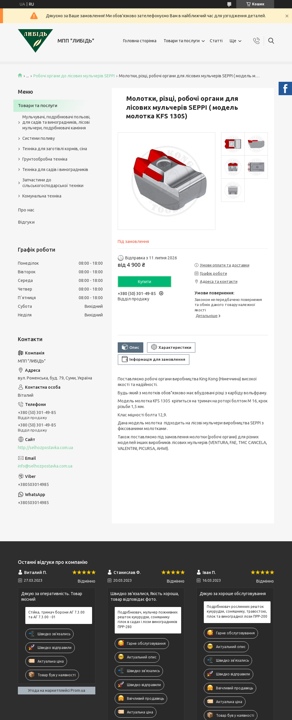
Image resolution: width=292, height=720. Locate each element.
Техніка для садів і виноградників (55, 169)
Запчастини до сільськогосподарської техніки (52, 183)
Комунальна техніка (41, 196)
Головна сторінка (139, 40)
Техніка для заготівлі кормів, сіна (54, 148)
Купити (144, 281)
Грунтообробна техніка (44, 159)
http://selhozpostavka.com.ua (45, 447)
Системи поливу (38, 138)
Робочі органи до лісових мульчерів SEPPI (74, 75)
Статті (216, 40)
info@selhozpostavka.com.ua (45, 466)
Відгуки (26, 222)
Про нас (26, 209)
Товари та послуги (182, 40)
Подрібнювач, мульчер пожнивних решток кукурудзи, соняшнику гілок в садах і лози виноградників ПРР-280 (148, 619)
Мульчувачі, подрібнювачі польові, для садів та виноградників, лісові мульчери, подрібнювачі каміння (56, 122)
